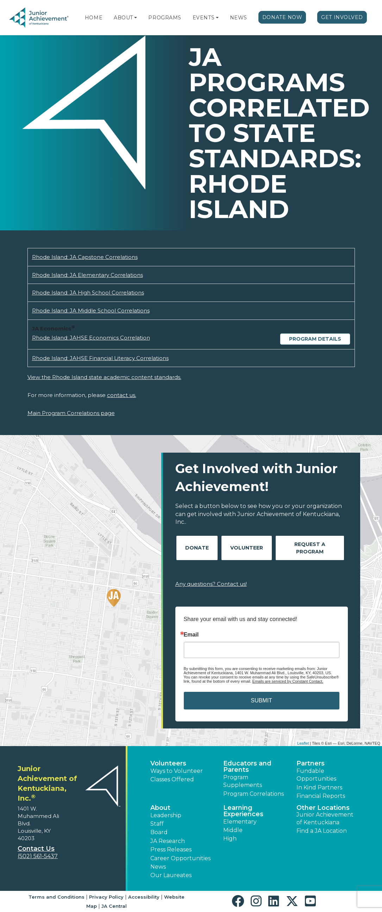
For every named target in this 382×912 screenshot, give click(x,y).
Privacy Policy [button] (106, 897)
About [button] (160, 808)
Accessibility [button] (143, 897)
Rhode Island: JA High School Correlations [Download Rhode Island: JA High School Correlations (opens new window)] (88, 292)
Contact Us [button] (36, 848)
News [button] (158, 866)
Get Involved (342, 17)
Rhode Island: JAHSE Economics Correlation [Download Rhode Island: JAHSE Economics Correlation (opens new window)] (91, 337)
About (123, 17)
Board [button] (159, 832)
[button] (135, 17)
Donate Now (282, 17)
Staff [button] (157, 823)
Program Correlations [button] (253, 793)
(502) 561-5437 (38, 856)
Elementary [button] (240, 821)
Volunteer (246, 548)
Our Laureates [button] (171, 875)
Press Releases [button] (171, 849)
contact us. (121, 395)
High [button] (230, 838)
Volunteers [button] (168, 763)
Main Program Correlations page (71, 413)
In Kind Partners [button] (319, 787)
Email (191, 635)
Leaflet (303, 743)
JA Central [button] (114, 906)
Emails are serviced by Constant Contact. (288, 681)
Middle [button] (233, 830)
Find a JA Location (321, 830)
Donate (197, 548)
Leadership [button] (165, 815)
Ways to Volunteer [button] (176, 771)
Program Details (315, 339)
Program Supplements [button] (242, 781)
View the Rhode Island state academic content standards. (104, 377)
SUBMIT (261, 700)
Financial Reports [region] (320, 796)
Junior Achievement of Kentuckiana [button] (324, 818)
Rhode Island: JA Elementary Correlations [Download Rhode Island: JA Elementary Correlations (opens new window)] (87, 275)
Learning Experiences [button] (243, 811)
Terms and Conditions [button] (56, 897)
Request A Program (309, 548)
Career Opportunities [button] (180, 858)
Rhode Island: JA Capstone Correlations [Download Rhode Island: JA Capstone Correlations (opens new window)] (85, 257)
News (238, 17)
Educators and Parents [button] (247, 766)
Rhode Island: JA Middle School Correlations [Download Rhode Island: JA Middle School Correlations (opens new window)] (91, 310)
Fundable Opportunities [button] (316, 775)
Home (93, 17)
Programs (164, 17)
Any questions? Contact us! (211, 584)
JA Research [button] (167, 841)
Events (203, 17)
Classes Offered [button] (172, 779)
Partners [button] (310, 763)
